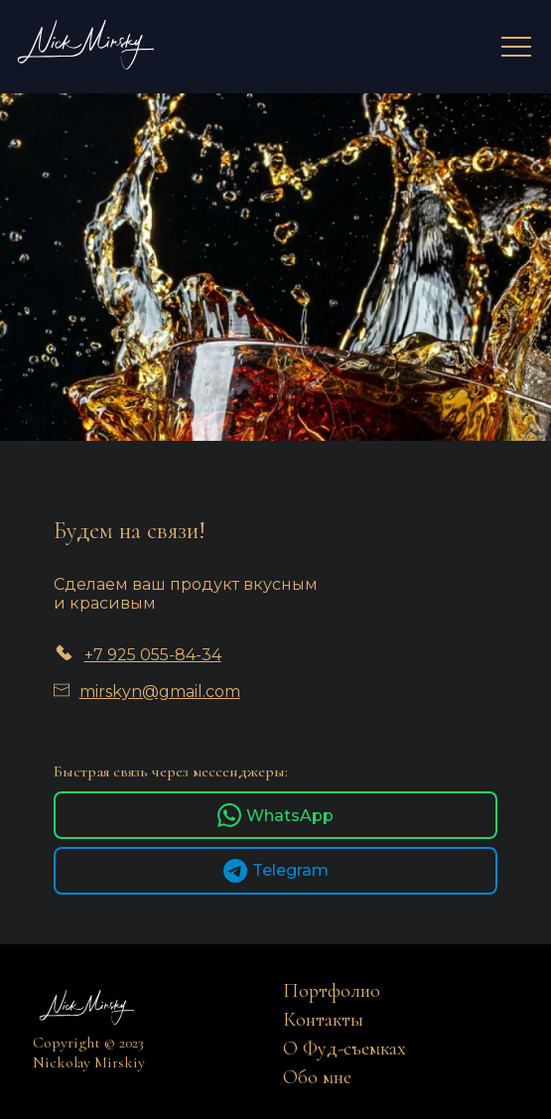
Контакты (323, 1020)
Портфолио (331, 991)
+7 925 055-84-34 (152, 654)
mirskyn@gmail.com (159, 691)
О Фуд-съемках (344, 1048)
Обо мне (317, 1077)
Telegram (276, 871)
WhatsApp (275, 815)
